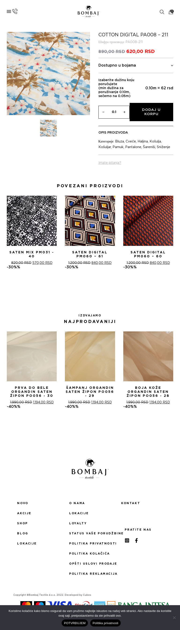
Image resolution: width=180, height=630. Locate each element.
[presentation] (5, 232)
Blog (22, 533)
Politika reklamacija (90, 573)
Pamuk (118, 147)
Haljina (143, 141)
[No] (174, 617)
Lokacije (27, 543)
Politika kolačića (89, 553)
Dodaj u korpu (151, 112)
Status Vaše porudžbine (90, 533)
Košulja (155, 141)
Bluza (119, 141)
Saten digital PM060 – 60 (148, 254)
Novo (22, 503)
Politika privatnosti (90, 543)
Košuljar (104, 147)
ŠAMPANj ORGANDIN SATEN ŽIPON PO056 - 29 (90, 392)
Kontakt (130, 503)
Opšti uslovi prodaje (90, 563)
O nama (77, 503)
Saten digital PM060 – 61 (90, 254)
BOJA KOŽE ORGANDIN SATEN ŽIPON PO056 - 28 (148, 392)
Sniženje (163, 147)
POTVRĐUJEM (75, 623)
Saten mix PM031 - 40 (31, 254)
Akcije (24, 513)
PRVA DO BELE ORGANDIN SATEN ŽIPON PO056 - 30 (31, 392)
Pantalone (133, 147)
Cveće (131, 141)
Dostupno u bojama (135, 65)
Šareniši (149, 147)
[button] (84, 286)
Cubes (87, 595)
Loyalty (78, 523)
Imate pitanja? (109, 163)
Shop (22, 523)
